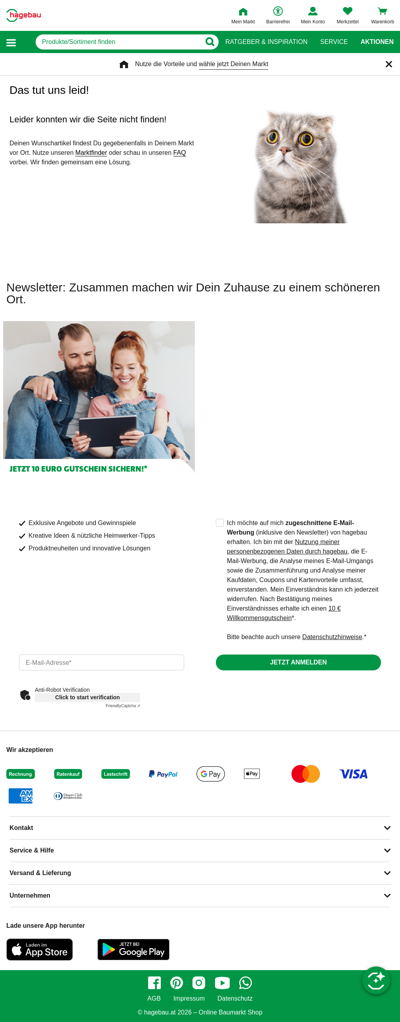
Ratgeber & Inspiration (266, 42)
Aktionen (377, 42)
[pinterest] (176, 982)
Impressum (189, 998)
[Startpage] (23, 15)
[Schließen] (389, 64)
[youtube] (222, 982)
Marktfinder (91, 152)
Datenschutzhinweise (332, 637)
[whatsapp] (245, 982)
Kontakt (21, 827)
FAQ (179, 152)
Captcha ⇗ (123, 706)
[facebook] (154, 982)
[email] (101, 662)
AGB (154, 998)
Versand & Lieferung (40, 873)
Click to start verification (87, 697)
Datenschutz (235, 998)
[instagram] (198, 982)
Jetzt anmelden (298, 662)
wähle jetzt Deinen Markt (233, 64)
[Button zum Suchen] (210, 41)
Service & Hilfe (32, 850)
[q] (118, 41)
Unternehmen (30, 895)
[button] (11, 42)
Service (334, 42)
